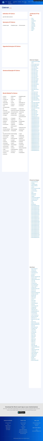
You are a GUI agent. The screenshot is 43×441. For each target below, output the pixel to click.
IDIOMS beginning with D (35, 121)
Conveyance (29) (34, 283)
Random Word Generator (23, 429)
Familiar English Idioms (35, 65)
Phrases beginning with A (35, 205)
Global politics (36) (34, 309)
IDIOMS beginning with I (35, 127)
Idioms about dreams (34, 76)
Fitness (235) (33, 300)
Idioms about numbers (35, 98)
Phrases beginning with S (35, 229)
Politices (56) (33, 336)
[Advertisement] (15, 35)
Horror (32, 18)
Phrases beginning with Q (35, 226)
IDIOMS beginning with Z (35, 150)
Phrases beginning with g (35, 213)
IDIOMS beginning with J (35, 129)
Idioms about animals (34, 68)
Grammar (19, 1)
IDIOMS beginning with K (35, 130)
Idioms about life (34, 86)
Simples (32, 22)
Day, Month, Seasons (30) (35, 288)
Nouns (8, 424)
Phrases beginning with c (35, 208)
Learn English (8, 429)
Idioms (29, 1)
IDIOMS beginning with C (35, 119)
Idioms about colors (34, 72)
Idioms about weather (34, 114)
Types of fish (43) (34, 353)
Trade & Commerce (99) (35, 349)
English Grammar (8, 425)
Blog (23, 1)
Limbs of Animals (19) (34, 315)
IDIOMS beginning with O (35, 135)
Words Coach (21, 438)
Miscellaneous (33, 204)
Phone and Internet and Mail (35, 188)
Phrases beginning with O (35, 224)
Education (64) (33, 295)
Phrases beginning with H (35, 214)
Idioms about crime (34, 73)
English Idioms (8, 428)
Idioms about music (34, 93)
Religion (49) (33, 340)
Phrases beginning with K (35, 218)
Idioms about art (34, 69)
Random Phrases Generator (23, 432)
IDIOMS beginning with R (35, 139)
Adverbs (23, 428)
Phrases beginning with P (35, 225)
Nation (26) (33, 325)
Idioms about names (34, 94)
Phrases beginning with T (35, 230)
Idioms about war (34, 113)
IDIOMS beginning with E (35, 122)
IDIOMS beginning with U (35, 143)
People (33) (33, 333)
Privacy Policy (37, 424)
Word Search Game (23, 433)
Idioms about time (34, 110)
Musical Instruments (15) (35, 324)
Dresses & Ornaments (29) (35, 292)
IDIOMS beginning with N (35, 134)
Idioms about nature (34, 97)
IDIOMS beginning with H (35, 126)
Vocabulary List (15, 2)
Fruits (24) (33, 304)
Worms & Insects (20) (34, 360)
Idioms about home (34, 82)
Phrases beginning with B (35, 206)
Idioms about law (34, 85)
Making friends (33, 193)
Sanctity (32, 19)
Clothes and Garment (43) (35, 279)
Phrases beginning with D (35, 209)
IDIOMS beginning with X (35, 147)
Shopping (32, 196)
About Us (36, 425)
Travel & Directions (34, 184)
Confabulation (33, 20)
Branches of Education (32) (35, 276)
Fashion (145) (33, 296)
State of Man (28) (34, 345)
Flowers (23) (33, 301)
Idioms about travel (34, 111)
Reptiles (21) (33, 341)
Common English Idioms (35, 64)
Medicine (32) (33, 321)
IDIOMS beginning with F (35, 123)
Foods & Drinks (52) (34, 303)
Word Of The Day (9, 2)
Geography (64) (33, 307)
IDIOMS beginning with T (35, 142)
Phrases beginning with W (35, 234)
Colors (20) (33, 280)
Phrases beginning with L (35, 220)
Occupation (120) (34, 328)
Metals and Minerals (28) (35, 323)
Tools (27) (33, 348)
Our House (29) (33, 332)
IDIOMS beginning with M (35, 133)
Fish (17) (32, 299)
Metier (32, 30)
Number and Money (34, 185)
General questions (34, 200)
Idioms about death (34, 74)
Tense (23, 425)
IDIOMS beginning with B (35, 118)
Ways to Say (23, 424)
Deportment (33, 26)
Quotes (36, 1)
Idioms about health (34, 81)
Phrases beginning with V (35, 233)
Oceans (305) (33, 329)
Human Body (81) (34, 312)
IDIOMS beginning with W (35, 146)
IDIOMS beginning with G (35, 125)
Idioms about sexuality (35, 105)
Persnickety (33, 24)
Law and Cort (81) (34, 313)
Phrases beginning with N (35, 222)
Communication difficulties (35, 197)
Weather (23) (33, 358)
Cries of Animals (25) (34, 284)
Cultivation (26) (33, 287)
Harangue (32, 28)
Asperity (32, 27)
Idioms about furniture (34, 78)
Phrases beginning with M (35, 221)
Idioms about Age (34, 66)
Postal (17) (33, 337)
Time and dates (33, 189)
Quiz (39, 1)
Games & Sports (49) (34, 305)
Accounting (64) (33, 271)
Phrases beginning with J (35, 217)
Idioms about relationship (35, 102)
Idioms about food (34, 77)
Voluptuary (33, 23)
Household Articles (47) (35, 311)
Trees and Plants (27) (34, 352)
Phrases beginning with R (35, 228)
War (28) (32, 357)
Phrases (33, 1)
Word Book (25, 2)
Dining (32, 192)
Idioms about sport (34, 106)
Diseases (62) (33, 291)
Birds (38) (33, 275)
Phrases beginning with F (35, 212)
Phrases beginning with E (35, 210)
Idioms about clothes (34, 70)
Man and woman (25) (34, 316)
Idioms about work (34, 115)
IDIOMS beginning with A (35, 117)
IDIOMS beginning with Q (35, 138)
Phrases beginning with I (35, 216)
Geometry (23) (33, 308)
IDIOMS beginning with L (35, 131)
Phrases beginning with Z (35, 237)
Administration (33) (34, 272)
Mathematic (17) (34, 317)
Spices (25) (33, 344)
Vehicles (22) (33, 356)
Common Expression (34, 181)
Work (32, 201)
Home (6, 1)
